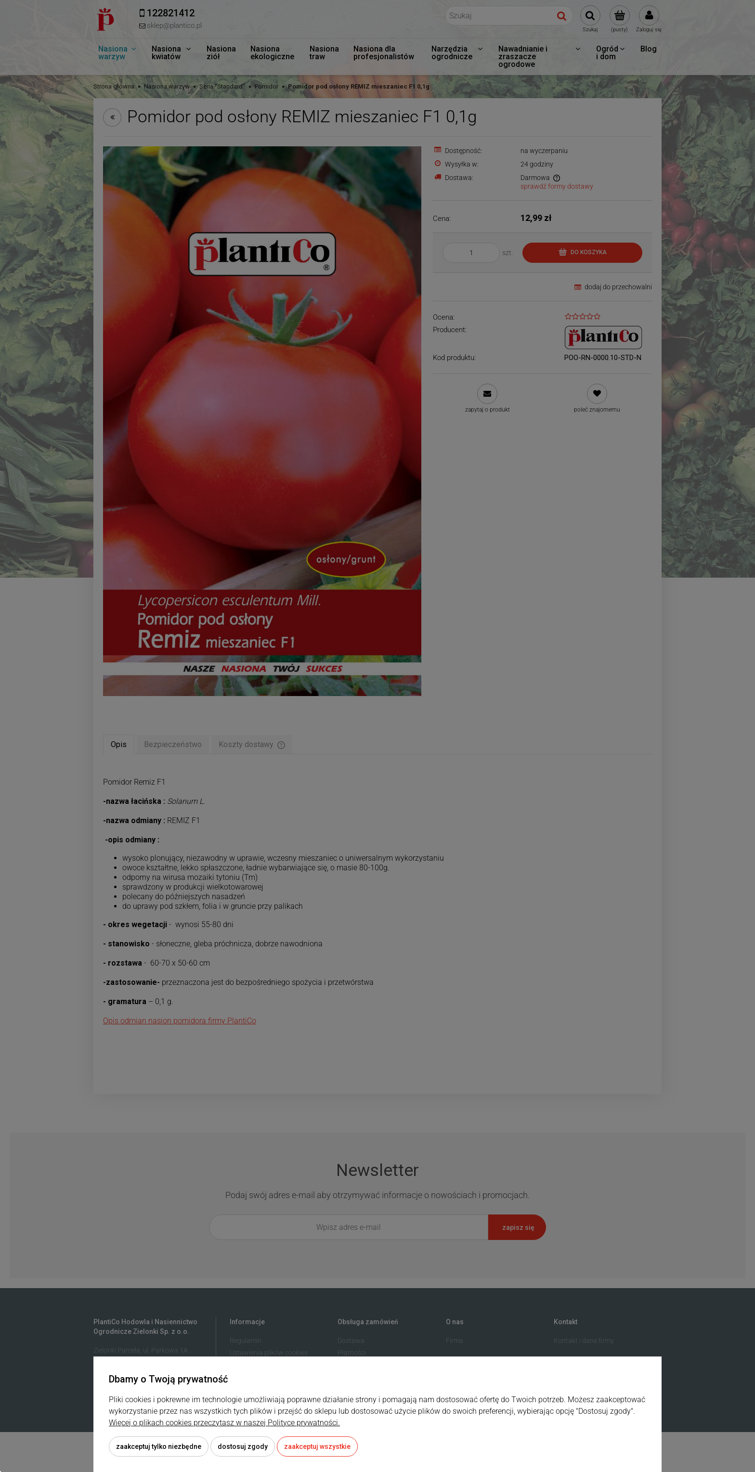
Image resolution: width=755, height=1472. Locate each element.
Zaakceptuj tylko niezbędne (158, 1446)
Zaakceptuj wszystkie (317, 1446)
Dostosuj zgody (243, 1446)
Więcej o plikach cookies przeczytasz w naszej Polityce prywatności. (224, 1422)
